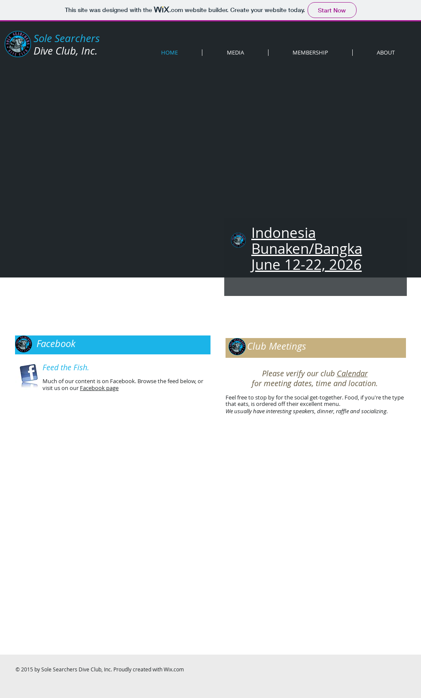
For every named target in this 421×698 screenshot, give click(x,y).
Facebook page (99, 388)
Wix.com (174, 669)
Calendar (352, 373)
